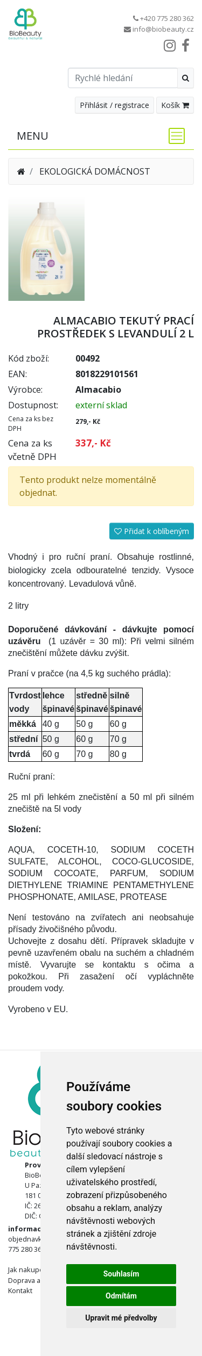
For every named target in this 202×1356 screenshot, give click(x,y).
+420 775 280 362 (167, 18)
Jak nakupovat (30, 1269)
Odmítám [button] (121, 1296)
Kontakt (20, 1290)
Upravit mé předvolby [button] (121, 1318)
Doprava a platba (35, 1280)
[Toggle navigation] (173, 136)
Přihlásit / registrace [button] (114, 105)
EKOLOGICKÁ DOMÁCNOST (94, 171)
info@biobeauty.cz (163, 29)
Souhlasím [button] (121, 1274)
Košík (175, 105)
